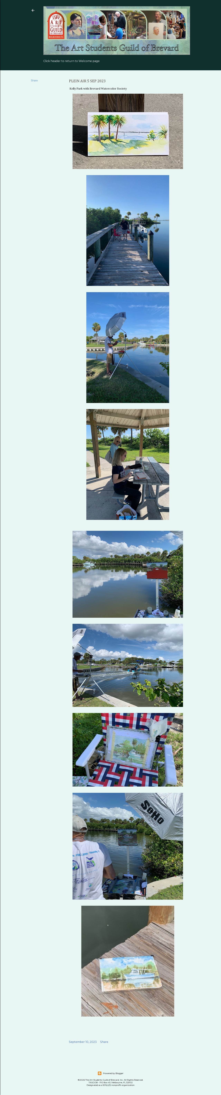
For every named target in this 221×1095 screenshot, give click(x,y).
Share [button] (34, 80)
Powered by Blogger (110, 1073)
